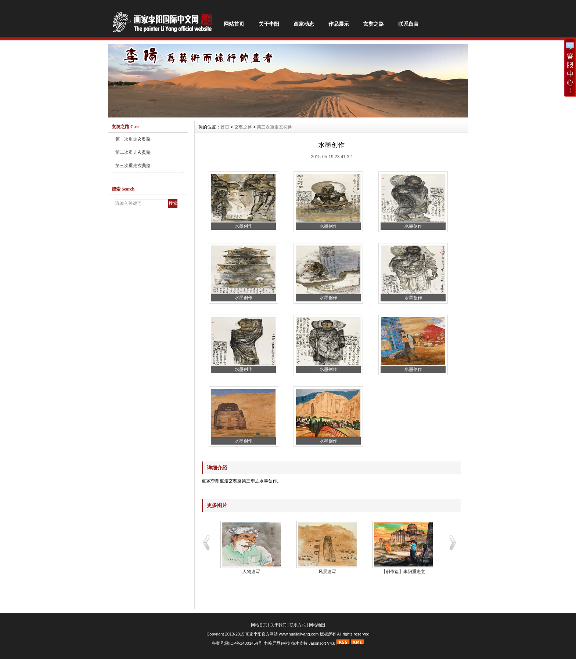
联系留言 (408, 24)
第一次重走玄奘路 (133, 139)
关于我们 (278, 625)
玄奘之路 (373, 24)
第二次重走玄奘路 (133, 152)
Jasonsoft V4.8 (322, 643)
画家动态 (304, 24)
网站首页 (234, 24)
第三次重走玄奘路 (133, 165)
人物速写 (251, 571)
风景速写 (327, 571)
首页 (224, 127)
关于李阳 (269, 24)
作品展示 (338, 24)
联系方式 (297, 625)
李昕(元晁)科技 (276, 643)
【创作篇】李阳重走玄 (403, 571)
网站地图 (317, 625)
